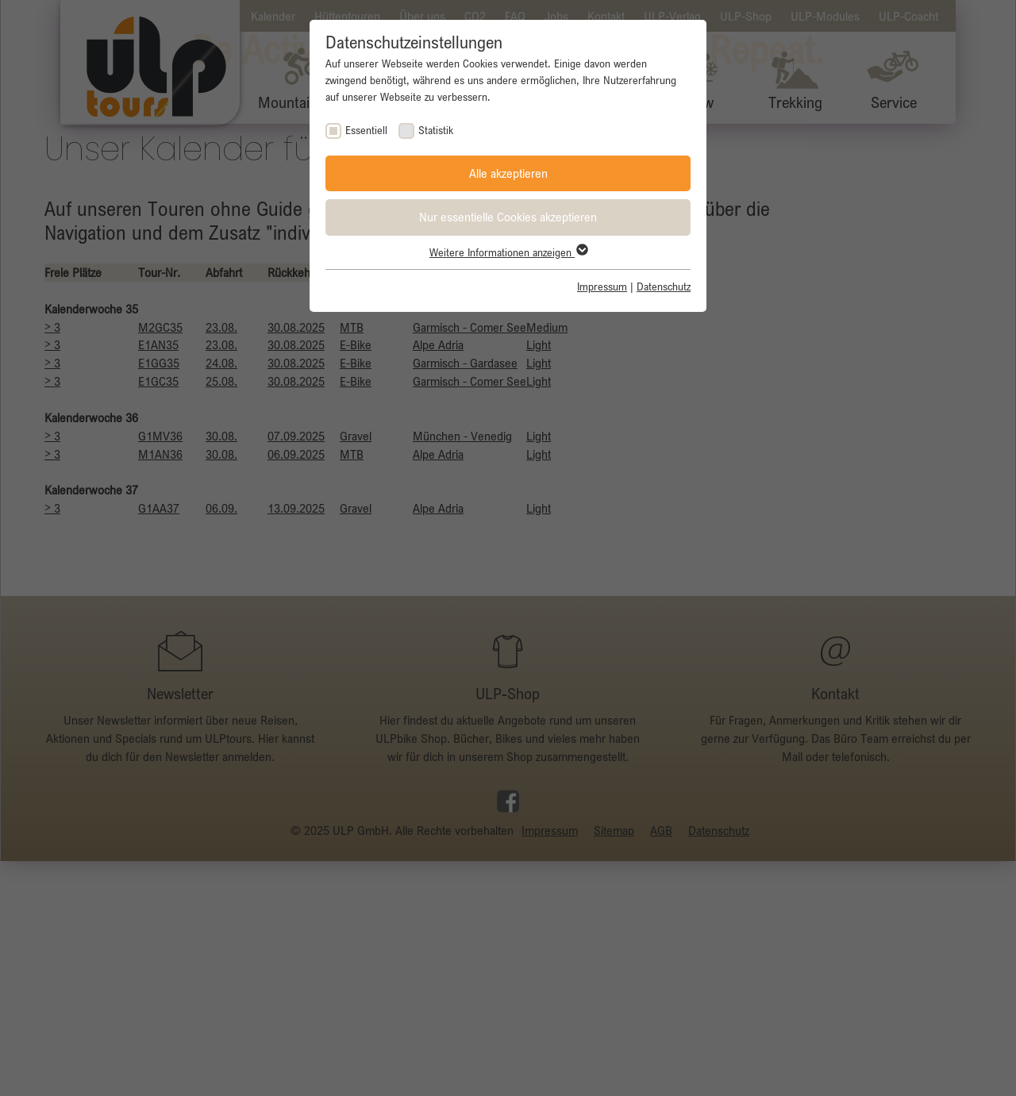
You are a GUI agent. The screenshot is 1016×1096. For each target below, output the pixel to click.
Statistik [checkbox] (435, 130)
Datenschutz (664, 286)
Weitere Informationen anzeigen (508, 252)
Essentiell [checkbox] (366, 130)
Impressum (602, 286)
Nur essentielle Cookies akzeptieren (508, 217)
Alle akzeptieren (508, 173)
